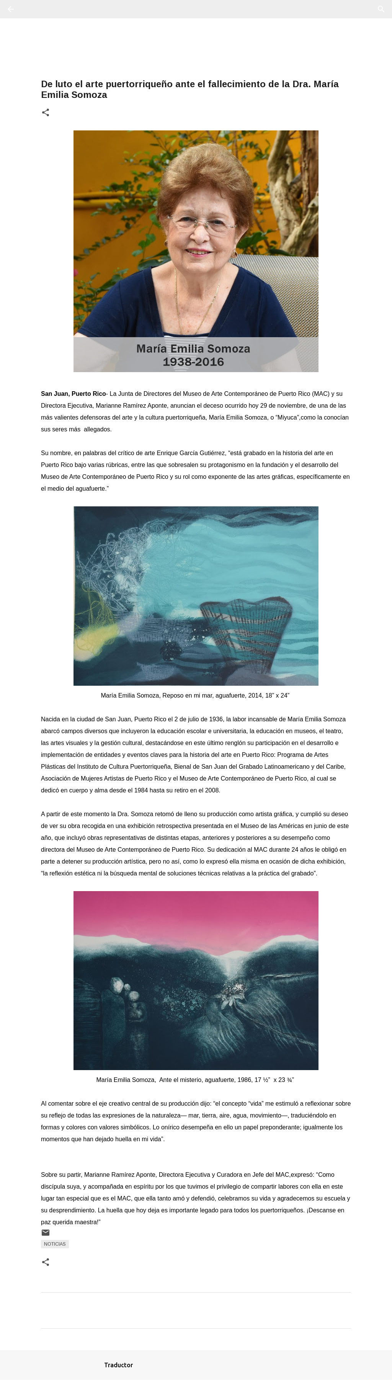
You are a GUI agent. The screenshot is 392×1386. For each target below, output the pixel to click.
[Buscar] (32, 9)
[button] (45, 113)
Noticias (55, 1244)
